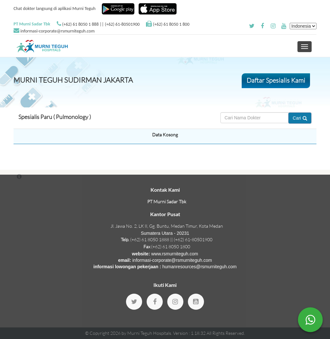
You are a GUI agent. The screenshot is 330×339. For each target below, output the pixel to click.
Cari (300, 118)
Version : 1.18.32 (190, 333)
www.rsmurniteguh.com (174, 253)
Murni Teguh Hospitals (149, 333)
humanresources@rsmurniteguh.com (199, 266)
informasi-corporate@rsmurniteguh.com (57, 31)
